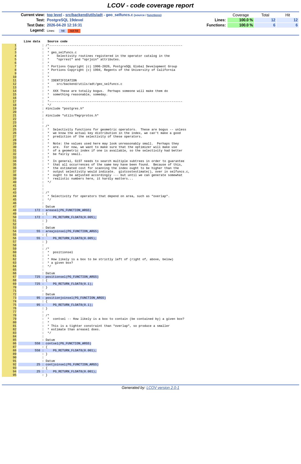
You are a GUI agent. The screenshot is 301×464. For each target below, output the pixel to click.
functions (154, 15)
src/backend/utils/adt (84, 15)
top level (54, 15)
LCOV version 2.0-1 (162, 456)
